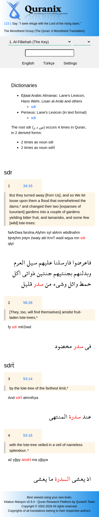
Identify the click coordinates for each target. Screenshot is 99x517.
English (28, 63)
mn (77, 238)
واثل (72, 284)
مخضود (63, 346)
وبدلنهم (81, 273)
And (12, 397)
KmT (51, 238)
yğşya (43, 459)
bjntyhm (15, 238)
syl (49, 232)
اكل (16, 273)
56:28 (28, 302)
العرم (19, 262)
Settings (70, 63)
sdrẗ (9, 365)
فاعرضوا (81, 262)
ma (35, 459)
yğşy (17, 459)
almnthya (30, 397)
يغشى (77, 479)
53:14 (28, 379)
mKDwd (24, 327)
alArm (57, 232)
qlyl (11, 243)
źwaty (36, 238)
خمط (84, 284)
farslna (29, 232)
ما (50, 479)
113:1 (7, 23)
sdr (33, 106)
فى (87, 346)
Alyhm (41, 232)
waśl (60, 238)
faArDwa (15, 232)
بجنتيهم (62, 273)
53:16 (28, 435)
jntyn (26, 238)
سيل (31, 262)
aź (10, 459)
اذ (88, 479)
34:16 (28, 186)
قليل (26, 284)
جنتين (43, 273)
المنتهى (58, 416)
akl (44, 238)
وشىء (59, 284)
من (47, 284)
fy (10, 327)
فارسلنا (61, 262)
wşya (69, 238)
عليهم (44, 262)
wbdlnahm (71, 232)
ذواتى (28, 273)
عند (86, 416)
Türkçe (49, 63)
